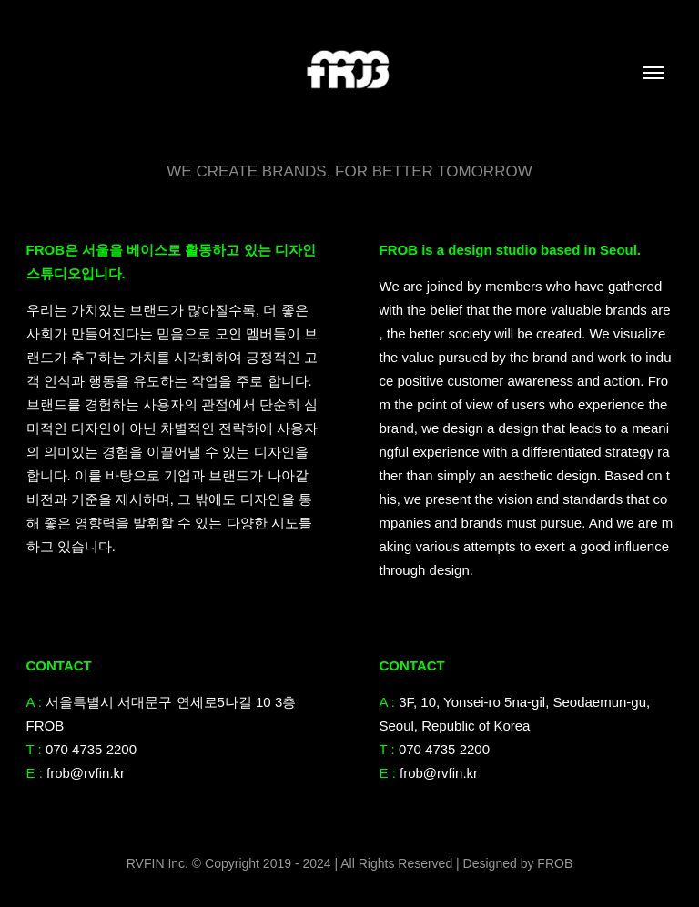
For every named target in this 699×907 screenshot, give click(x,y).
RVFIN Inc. (159, 863)
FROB (554, 863)
